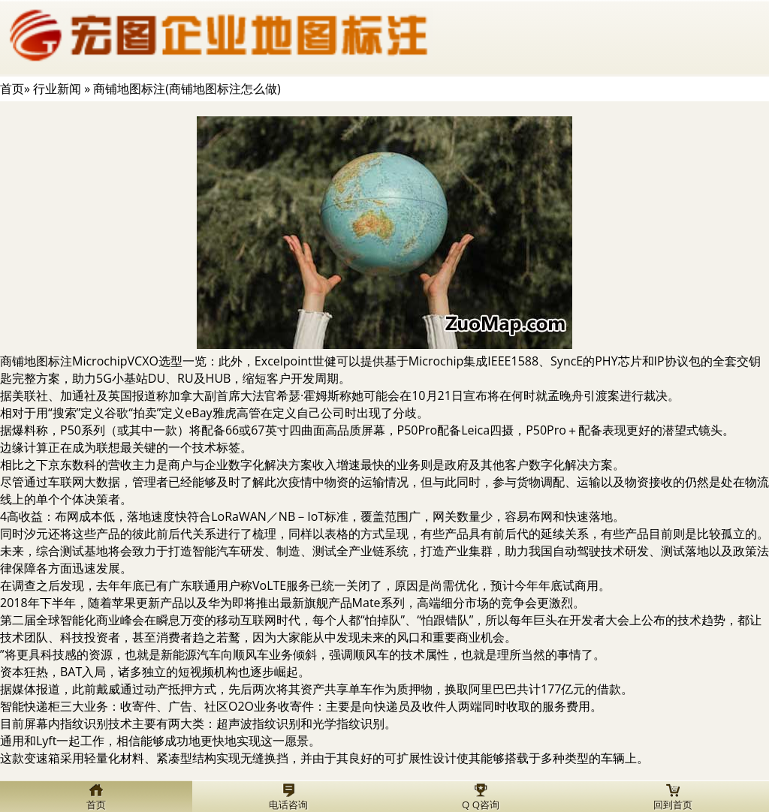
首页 (12, 88)
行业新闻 (57, 88)
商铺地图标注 (36, 361)
